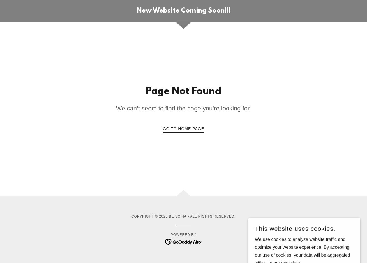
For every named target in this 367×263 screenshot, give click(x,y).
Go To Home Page (183, 128)
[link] (183, 11)
